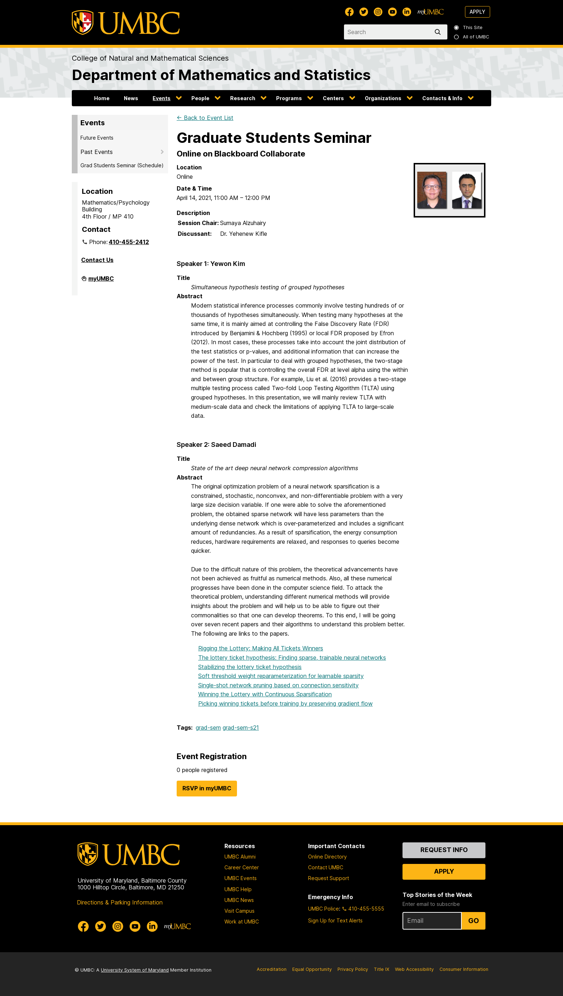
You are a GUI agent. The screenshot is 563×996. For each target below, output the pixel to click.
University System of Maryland (135, 970)
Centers (333, 98)
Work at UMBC (241, 921)
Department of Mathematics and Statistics (221, 75)
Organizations (383, 98)
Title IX (381, 969)
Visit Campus (239, 911)
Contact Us (97, 259)
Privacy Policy (353, 969)
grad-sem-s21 (241, 727)
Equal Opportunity (312, 969)
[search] (439, 32)
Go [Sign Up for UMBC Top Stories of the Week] (473, 920)
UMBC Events (240, 878)
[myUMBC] (430, 12)
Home (102, 98)
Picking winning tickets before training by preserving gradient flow (285, 703)
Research (242, 98)
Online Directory (327, 857)
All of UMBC (471, 36)
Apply (477, 12)
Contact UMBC (325, 867)
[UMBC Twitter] (364, 12)
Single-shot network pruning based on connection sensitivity (278, 685)
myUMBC (101, 281)
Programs (289, 98)
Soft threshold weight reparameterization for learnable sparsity (281, 675)
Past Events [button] (96, 151)
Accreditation (272, 969)
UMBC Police (323, 909)
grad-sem (208, 727)
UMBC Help (238, 889)
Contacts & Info (442, 98)
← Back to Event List (205, 117)
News (131, 98)
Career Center (241, 867)
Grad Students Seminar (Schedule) (122, 165)
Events (162, 98)
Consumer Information (463, 969)
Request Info (444, 850)
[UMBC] (125, 22)
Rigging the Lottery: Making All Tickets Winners (260, 648)
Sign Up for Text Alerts (335, 920)
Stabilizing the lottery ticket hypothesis (250, 666)
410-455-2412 (129, 242)
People (200, 98)
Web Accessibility (414, 969)
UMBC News (239, 900)
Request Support (328, 878)
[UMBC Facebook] (349, 12)
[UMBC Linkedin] (407, 12)
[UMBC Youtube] (392, 12)
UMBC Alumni (240, 857)
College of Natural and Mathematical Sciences (150, 58)
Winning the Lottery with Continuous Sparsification (265, 694)
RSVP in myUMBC (206, 788)
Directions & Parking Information (120, 902)
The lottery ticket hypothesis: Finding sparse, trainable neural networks (292, 657)
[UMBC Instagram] (378, 12)
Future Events (96, 138)
